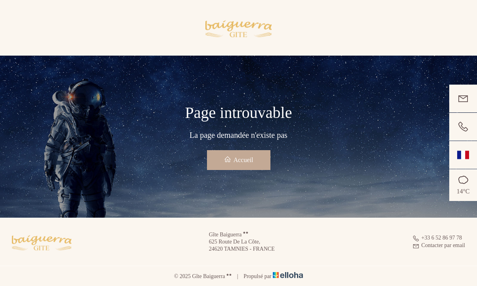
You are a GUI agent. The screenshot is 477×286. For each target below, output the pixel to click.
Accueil (238, 159)
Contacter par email (438, 245)
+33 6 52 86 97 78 (437, 238)
